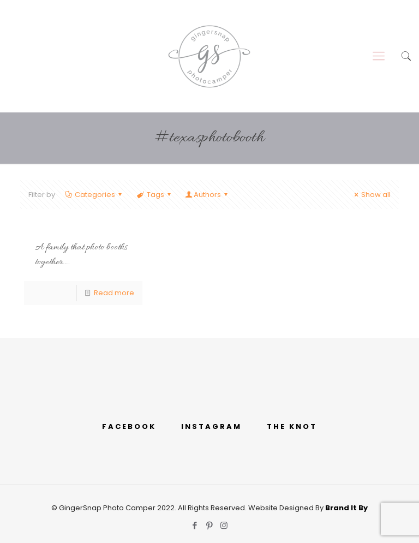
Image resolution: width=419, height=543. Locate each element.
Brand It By (346, 508)
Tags (154, 194)
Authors (207, 194)
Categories (94, 194)
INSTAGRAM (211, 426)
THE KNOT (292, 426)
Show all (371, 194)
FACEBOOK (129, 426)
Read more (114, 293)
